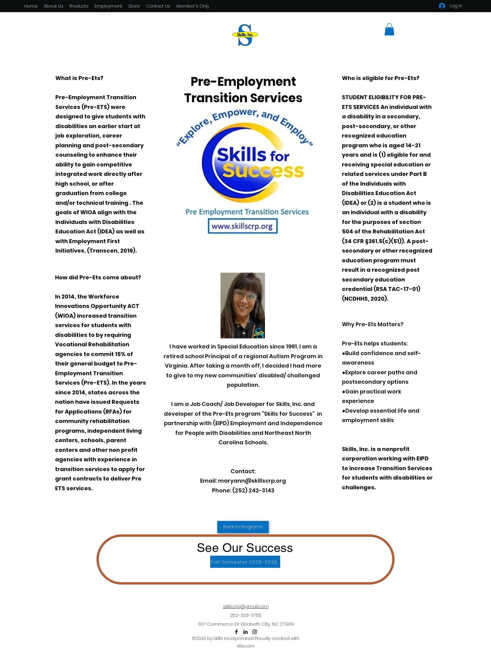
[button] (389, 29)
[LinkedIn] (245, 632)
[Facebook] (236, 632)
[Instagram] (255, 632)
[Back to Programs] (243, 527)
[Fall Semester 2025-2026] (245, 562)
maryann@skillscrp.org (252, 480)
